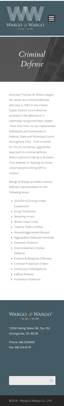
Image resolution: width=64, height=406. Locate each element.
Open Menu (51, 18)
